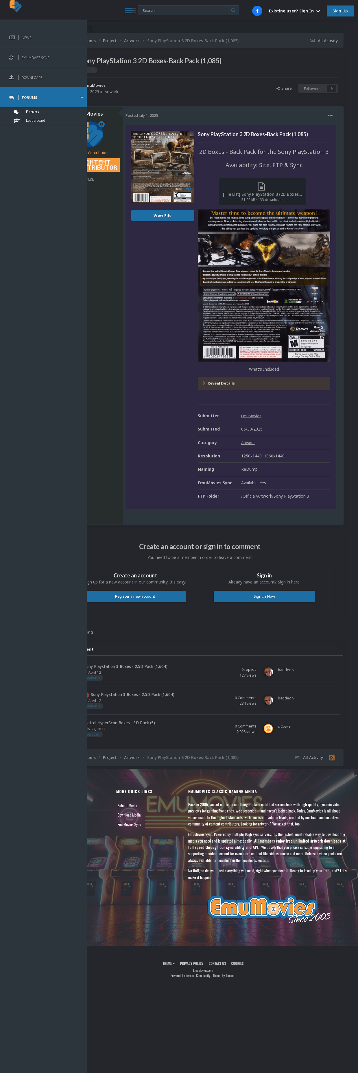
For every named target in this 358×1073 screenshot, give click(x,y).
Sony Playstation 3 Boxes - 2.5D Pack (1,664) (164, 644)
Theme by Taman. (243, 966)
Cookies (256, 954)
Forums (102, 793)
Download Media (159, 793)
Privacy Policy (211, 954)
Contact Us (104, 821)
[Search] (155, 10)
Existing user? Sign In (294, 11)
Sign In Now (274, 574)
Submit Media (157, 784)
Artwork (150, 91)
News (100, 784)
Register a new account (164, 574)
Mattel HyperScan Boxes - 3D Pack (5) (157, 701)
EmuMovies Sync (159, 803)
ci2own (115, 707)
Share (284, 88)
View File (201, 215)
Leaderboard (106, 803)
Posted (180, 115)
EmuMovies (134, 85)
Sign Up (340, 11)
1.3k (126, 179)
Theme (188, 954)
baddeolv (117, 650)
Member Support (109, 812)
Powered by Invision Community (210, 966)
